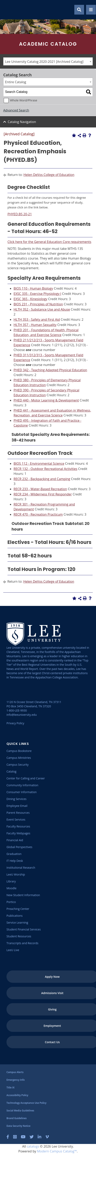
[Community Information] (22, 785)
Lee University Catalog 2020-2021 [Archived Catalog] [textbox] (44, 61)
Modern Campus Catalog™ (57, 1151)
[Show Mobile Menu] (91, 10)
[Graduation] (13, 854)
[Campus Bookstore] (19, 751)
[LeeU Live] (12, 950)
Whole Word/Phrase (23, 100)
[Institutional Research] (20, 867)
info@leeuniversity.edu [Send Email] (21, 715)
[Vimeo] (47, 1137)
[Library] (11, 881)
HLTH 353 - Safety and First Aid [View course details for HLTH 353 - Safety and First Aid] (37, 319)
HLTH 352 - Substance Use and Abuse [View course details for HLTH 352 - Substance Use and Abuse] (42, 309)
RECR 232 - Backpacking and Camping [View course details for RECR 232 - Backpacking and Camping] (42, 479)
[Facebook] (7, 1137)
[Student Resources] (18, 936)
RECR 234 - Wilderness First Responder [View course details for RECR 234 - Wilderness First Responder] (43, 494)
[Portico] (11, 902)
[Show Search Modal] (79, 10)
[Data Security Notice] (18, 1126)
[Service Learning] (17, 922)
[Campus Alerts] (14, 1072)
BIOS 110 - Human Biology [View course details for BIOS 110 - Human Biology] (33, 288)
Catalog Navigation (22, 122)
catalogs (33, 1146)
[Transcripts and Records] (22, 943)
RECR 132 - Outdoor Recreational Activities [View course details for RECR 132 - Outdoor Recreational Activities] (45, 469)
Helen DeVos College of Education (48, 174)
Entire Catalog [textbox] (15, 82)
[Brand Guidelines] (16, 1118)
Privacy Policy (15, 723)
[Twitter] (32, 1137)
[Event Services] (15, 819)
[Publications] (14, 916)
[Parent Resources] (18, 813)
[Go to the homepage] (8, 10)
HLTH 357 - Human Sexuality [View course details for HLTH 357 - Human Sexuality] (35, 325)
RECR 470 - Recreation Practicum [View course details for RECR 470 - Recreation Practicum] (38, 514)
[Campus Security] (17, 764)
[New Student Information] (23, 895)
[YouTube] (23, 1137)
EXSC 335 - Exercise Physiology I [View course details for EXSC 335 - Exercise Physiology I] (37, 293)
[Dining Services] (16, 799)
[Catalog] (11, 771)
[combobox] (48, 61)
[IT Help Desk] (14, 861)
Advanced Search (16, 110)
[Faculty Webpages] (18, 833)
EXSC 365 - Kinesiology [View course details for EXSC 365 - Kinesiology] (30, 299)
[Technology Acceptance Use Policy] (26, 1103)
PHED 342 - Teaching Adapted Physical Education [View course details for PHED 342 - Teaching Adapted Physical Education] (50, 370)
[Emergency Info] (15, 1080)
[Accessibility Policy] (17, 1095)
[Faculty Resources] (18, 826)
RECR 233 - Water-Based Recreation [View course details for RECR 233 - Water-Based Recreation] (40, 489)
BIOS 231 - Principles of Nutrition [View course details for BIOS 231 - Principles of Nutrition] (38, 304)
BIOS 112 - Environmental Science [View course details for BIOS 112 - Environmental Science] (39, 463)
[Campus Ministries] (18, 758)
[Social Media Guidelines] (20, 1110)
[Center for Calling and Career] (25, 778)
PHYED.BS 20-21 (19, 214)
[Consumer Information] (21, 792)
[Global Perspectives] (19, 847)
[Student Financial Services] (23, 929)
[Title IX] (10, 1087)
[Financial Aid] (14, 840)
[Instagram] (15, 1137)
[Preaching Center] (17, 909)
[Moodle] (11, 888)
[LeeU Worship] (15, 874)
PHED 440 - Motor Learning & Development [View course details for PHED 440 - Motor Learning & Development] (46, 400)
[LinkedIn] (39, 1137)
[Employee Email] (16, 806)
